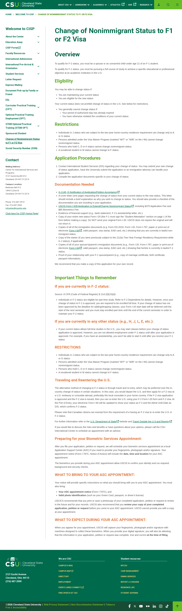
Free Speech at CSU (67, 593)
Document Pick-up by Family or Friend (22, 92)
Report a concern (130, 582)
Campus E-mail (65, 565)
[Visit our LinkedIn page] (154, 606)
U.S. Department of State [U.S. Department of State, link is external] (104, 421)
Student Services (15, 73)
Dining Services (128, 576)
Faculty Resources (15, 53)
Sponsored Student (16, 133)
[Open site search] (168, 4)
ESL (8, 99)
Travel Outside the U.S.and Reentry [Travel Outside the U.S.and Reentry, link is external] (152, 421)
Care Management (130, 571)
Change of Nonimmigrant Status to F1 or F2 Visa (23, 141)
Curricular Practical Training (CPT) (21, 107)
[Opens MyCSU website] (158, 4)
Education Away (14, 42)
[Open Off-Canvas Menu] (177, 4)
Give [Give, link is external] (132, 4)
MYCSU (124, 565)
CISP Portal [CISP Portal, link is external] (13, 47)
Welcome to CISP (20, 29)
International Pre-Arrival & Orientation (20, 66)
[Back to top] (177, 606)
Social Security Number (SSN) (21, 148)
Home (9, 14)
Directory (63, 576)
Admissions (82, 4)
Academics (100, 4)
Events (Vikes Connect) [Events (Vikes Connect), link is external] (71, 587)
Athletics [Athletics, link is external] (117, 4)
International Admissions (19, 59)
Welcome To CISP (25, 14)
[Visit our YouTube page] (141, 606)
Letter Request (13, 79)
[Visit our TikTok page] (167, 606)
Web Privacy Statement (56, 604)
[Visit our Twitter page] (135, 606)
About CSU (65, 4)
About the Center (15, 36)
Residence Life (128, 587)
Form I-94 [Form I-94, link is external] (75, 230)
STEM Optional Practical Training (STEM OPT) (18, 126)
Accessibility (19, 607)
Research (146, 4)
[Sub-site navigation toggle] (38, 36)
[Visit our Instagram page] (160, 606)
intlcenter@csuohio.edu (16, 208)
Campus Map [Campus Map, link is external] (65, 571)
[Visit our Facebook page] (129, 606)
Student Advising (129, 593)
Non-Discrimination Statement (87, 604)
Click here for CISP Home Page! (22, 213)
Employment (64, 582)
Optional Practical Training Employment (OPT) (20, 116)
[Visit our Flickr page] (148, 606)
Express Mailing (14, 85)
